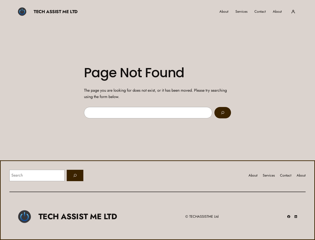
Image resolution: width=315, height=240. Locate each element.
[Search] (222, 112)
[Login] (293, 11)
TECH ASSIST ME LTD (56, 12)
